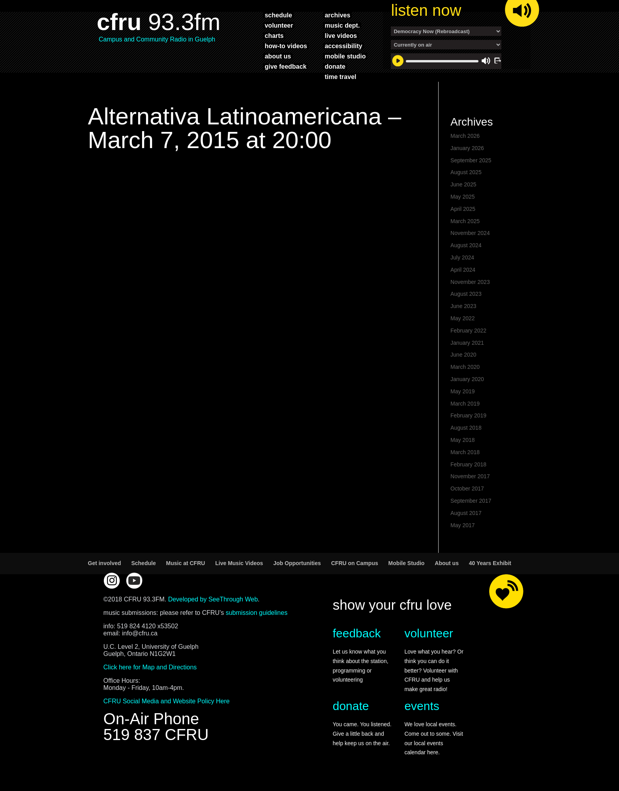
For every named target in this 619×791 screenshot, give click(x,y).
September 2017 (470, 501)
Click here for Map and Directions (150, 667)
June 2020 (463, 354)
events (421, 705)
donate (335, 66)
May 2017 (462, 525)
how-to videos (285, 46)
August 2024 (466, 245)
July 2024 (462, 257)
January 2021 (467, 343)
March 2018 (465, 452)
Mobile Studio (406, 563)
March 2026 (465, 136)
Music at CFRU (185, 563)
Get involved (104, 563)
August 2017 (466, 513)
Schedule (143, 563)
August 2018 (466, 428)
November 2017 (470, 476)
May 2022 (462, 318)
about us (277, 56)
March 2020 (465, 367)
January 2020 (467, 379)
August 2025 (466, 172)
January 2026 (467, 148)
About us (447, 563)
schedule (278, 15)
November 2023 (470, 282)
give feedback (285, 66)
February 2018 (468, 464)
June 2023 (463, 306)
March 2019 (465, 403)
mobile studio (345, 56)
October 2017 (467, 488)
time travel (340, 76)
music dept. (342, 25)
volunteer (278, 25)
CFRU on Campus (354, 563)
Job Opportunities (297, 563)
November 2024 (470, 233)
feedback (357, 633)
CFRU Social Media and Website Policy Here (166, 701)
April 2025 (462, 209)
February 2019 (468, 415)
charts (273, 35)
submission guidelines (257, 612)
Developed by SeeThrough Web (213, 599)
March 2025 (465, 221)
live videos (341, 35)
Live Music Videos (239, 563)
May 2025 (462, 197)
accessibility (343, 46)
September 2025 (470, 160)
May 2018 (462, 440)
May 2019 (462, 391)
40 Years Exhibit (490, 563)
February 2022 (468, 330)
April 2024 (462, 270)
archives (337, 15)
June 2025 (463, 184)
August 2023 (466, 294)
